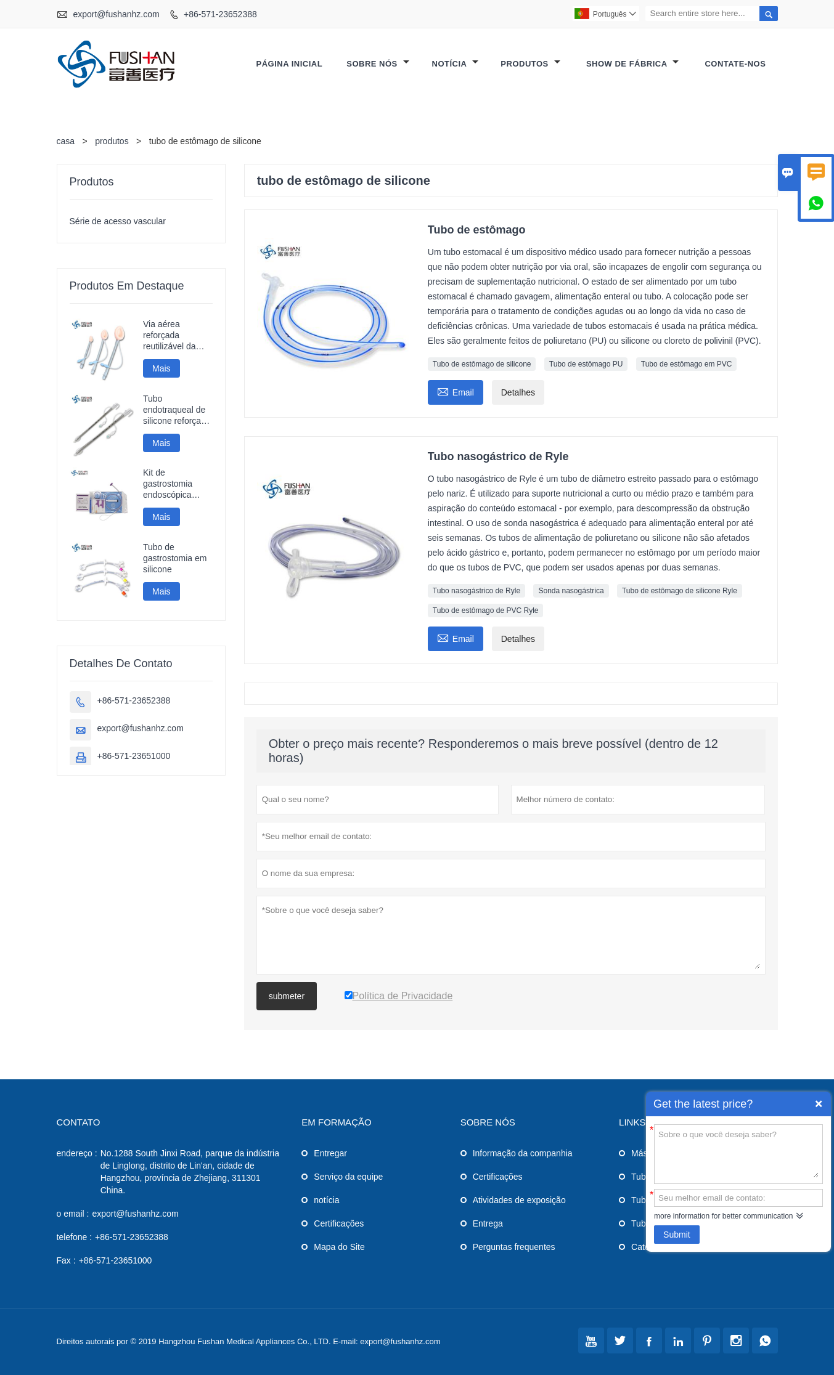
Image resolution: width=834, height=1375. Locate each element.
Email (455, 390)
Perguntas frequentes (514, 1247)
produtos (111, 141)
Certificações (339, 1223)
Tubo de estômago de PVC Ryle (486, 610)
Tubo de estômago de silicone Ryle (679, 590)
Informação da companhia (523, 1153)
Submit (676, 1234)
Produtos (530, 63)
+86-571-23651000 (134, 756)
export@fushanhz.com (116, 14)
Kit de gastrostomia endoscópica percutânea (167, 484)
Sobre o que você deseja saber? (738, 1153)
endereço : (77, 1153)
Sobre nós (377, 63)
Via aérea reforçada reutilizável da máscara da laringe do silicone (177, 335)
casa (66, 141)
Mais (161, 368)
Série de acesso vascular (118, 221)
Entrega (488, 1223)
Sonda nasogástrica (570, 590)
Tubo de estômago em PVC (686, 364)
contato (78, 1122)
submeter (287, 996)
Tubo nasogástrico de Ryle (476, 590)
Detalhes (518, 392)
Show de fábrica (632, 63)
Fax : (66, 1260)
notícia (326, 1200)
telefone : (74, 1237)
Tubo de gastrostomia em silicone (174, 558)
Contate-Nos (735, 63)
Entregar (330, 1153)
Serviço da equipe (348, 1177)
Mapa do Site (339, 1247)
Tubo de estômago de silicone (482, 364)
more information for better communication (723, 1216)
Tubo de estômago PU (586, 364)
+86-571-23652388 (220, 14)
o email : (73, 1214)
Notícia (455, 63)
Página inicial (289, 63)
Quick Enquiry (818, 1104)
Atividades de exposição (519, 1200)
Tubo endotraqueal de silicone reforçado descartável (177, 410)
